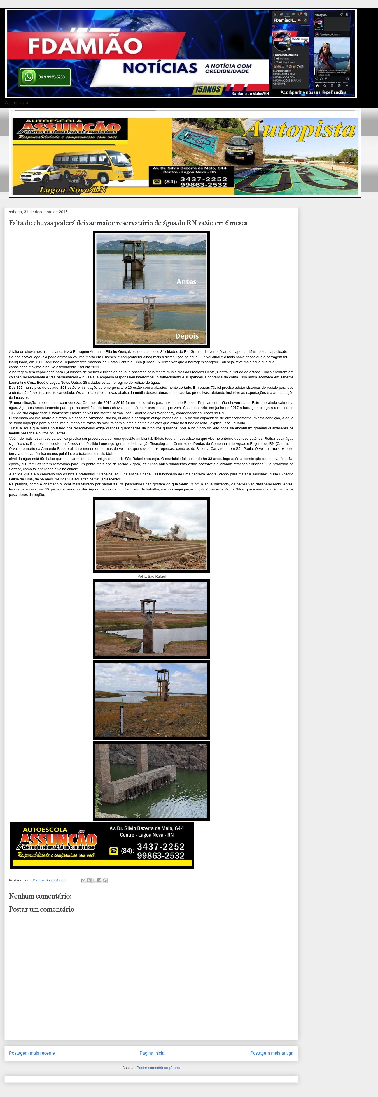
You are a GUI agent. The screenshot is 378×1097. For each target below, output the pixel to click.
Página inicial (152, 1053)
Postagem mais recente (32, 1053)
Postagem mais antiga (271, 1053)
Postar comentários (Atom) (158, 1068)
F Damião (38, 880)
